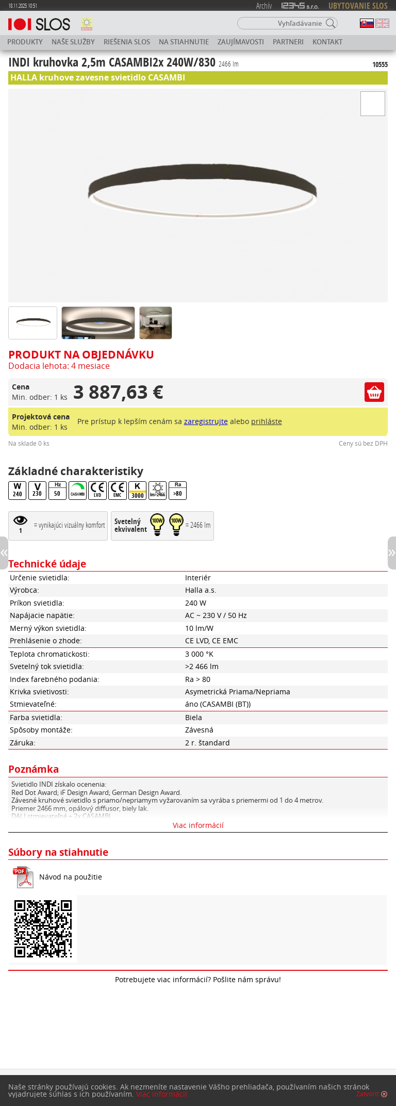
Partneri (288, 41)
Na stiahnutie (184, 41)
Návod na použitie (70, 877)
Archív (264, 5)
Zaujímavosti (241, 41)
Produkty (25, 41)
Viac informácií (198, 825)
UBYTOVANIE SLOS (358, 5)
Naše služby (73, 41)
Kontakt (327, 41)
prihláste (266, 421)
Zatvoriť (367, 1094)
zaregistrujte (206, 421)
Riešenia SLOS (127, 41)
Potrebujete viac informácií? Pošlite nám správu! (198, 979)
